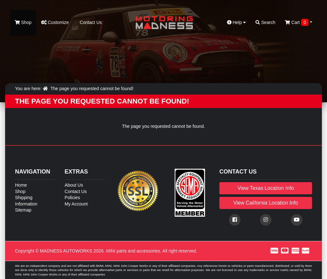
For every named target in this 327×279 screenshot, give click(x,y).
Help (236, 22)
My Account (76, 203)
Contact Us (90, 22)
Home (21, 185)
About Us (74, 185)
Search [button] (265, 22)
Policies (72, 197)
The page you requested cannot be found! (91, 88)
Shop (23, 22)
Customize (55, 22)
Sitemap (23, 210)
